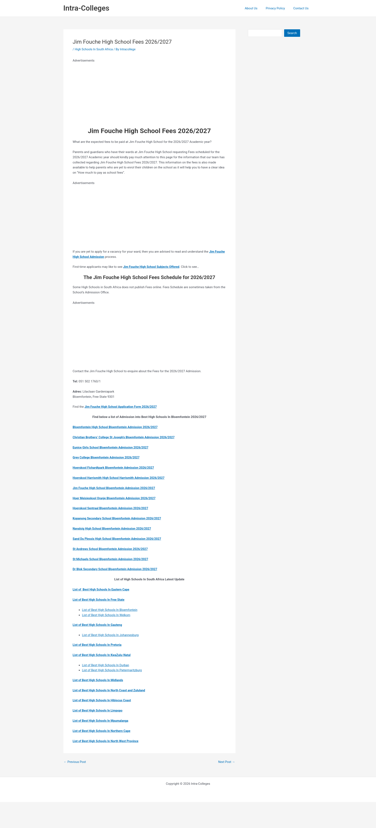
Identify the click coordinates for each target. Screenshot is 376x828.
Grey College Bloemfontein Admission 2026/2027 (107, 457)
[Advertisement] (135, 92)
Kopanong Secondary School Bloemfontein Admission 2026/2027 (119, 518)
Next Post (226, 761)
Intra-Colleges (86, 8)
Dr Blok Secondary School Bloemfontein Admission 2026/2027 (117, 569)
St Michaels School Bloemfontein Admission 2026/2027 (112, 559)
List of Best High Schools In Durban (106, 664)
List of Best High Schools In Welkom (107, 615)
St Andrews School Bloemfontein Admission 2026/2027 (112, 548)
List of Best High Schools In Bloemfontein (111, 609)
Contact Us (302, 8)
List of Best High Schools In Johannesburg (111, 634)
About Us (256, 8)
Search (292, 33)
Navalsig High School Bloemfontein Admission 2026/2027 (113, 528)
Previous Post (75, 761)
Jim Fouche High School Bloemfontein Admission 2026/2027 (115, 488)
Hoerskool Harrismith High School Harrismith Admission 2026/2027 (120, 477)
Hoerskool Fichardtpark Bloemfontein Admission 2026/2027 (115, 467)
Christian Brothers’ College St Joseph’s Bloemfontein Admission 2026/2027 (126, 437)
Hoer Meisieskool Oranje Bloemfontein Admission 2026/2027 (116, 498)
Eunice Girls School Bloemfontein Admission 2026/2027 (112, 447)
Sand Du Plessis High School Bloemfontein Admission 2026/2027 (119, 538)
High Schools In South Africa (94, 49)
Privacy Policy (278, 8)
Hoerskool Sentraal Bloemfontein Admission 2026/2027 (112, 508)
